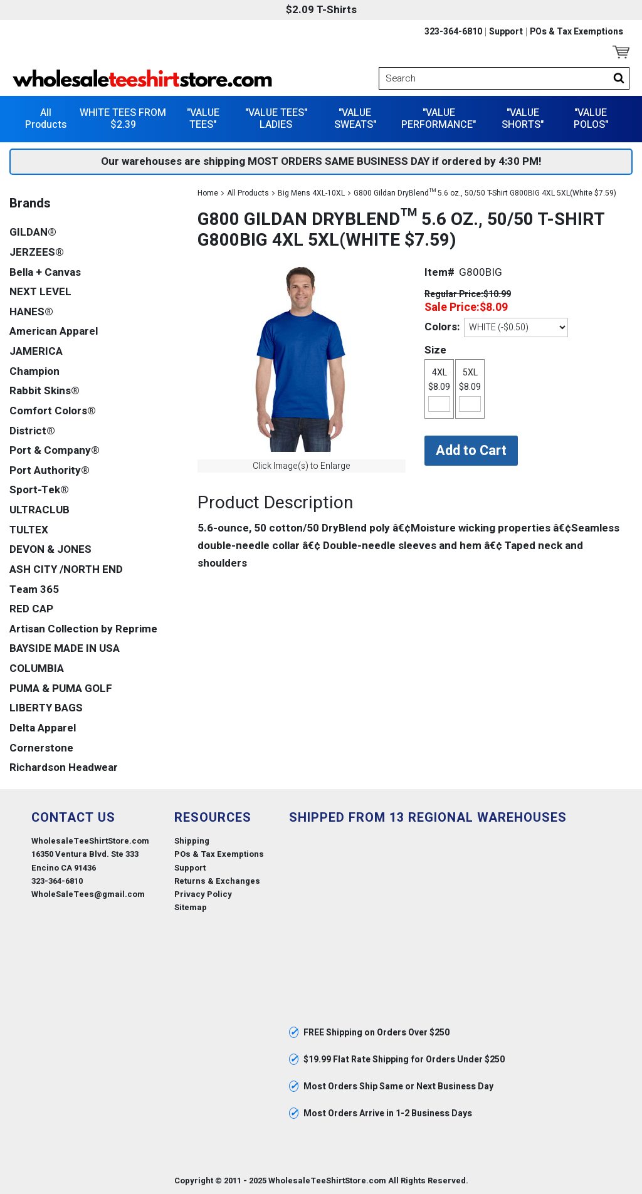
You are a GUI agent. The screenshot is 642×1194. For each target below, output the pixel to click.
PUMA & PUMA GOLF (60, 688)
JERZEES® (36, 252)
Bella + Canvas (45, 272)
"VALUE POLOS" (591, 118)
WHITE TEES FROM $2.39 (123, 118)
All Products (45, 118)
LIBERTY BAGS (46, 708)
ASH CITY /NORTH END (66, 569)
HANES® (31, 312)
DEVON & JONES (50, 549)
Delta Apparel (42, 728)
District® (32, 431)
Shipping (191, 841)
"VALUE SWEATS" (355, 118)
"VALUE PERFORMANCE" (438, 118)
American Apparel (53, 331)
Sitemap (190, 907)
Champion (34, 371)
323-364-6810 (453, 32)
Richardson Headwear (63, 767)
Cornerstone (41, 748)
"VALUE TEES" (203, 118)
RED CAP (31, 609)
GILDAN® (32, 232)
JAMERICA (36, 351)
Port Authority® (49, 470)
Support (506, 32)
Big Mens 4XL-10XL (311, 193)
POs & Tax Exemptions (576, 32)
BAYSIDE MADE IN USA (64, 648)
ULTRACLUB (39, 510)
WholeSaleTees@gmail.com (88, 894)
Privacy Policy (203, 894)
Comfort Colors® (52, 411)
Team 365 (34, 589)
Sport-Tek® (39, 490)
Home (207, 193)
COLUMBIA (36, 668)
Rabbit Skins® (44, 391)
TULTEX (28, 530)
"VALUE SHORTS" (523, 118)
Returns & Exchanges (217, 881)
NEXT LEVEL (40, 292)
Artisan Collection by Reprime (83, 629)
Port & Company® (54, 450)
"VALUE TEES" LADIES (276, 118)
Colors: (442, 327)
